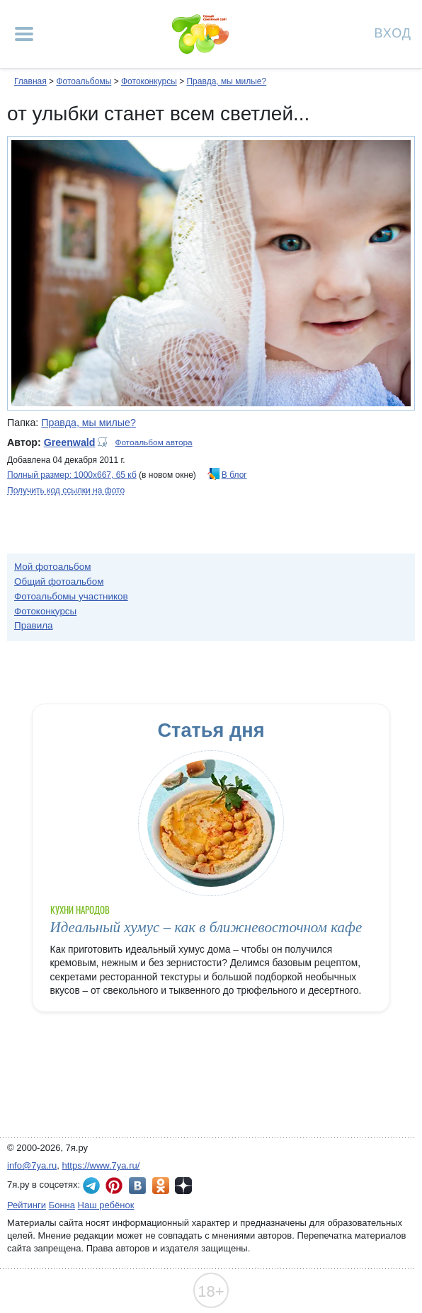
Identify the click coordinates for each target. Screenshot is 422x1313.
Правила (33, 625)
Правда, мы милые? (226, 81)
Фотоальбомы (83, 81)
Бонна (62, 1205)
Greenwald (70, 442)
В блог (234, 475)
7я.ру (183, 1185)
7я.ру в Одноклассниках (160, 1185)
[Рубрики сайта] (24, 34)
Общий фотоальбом (58, 581)
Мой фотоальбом (52, 566)
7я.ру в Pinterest (114, 1185)
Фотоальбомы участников (71, 596)
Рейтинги (26, 1205)
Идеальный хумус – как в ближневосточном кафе (206, 927)
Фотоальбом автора (153, 442)
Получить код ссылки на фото (66, 490)
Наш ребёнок (106, 1205)
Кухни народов (80, 910)
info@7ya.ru (32, 1165)
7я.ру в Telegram (91, 1185)
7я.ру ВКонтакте (137, 1185)
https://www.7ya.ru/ (101, 1165)
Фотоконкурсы (149, 81)
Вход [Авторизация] (393, 32)
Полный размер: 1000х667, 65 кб (72, 475)
